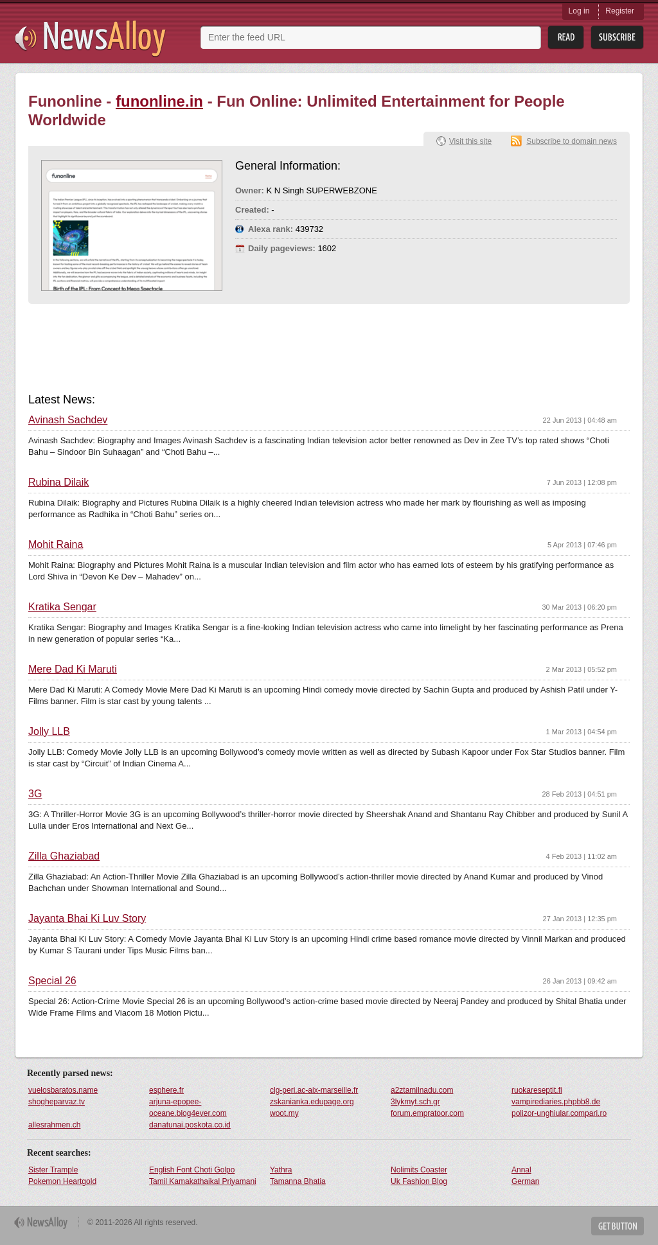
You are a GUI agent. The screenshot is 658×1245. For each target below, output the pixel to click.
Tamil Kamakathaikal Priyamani (202, 1181)
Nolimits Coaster (419, 1169)
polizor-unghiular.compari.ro (559, 1113)
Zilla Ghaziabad (64, 856)
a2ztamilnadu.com (422, 1090)
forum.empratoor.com (427, 1113)
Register (619, 10)
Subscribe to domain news (571, 141)
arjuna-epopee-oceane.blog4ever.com (188, 1107)
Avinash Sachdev (67, 420)
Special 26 (52, 981)
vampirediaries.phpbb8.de (555, 1101)
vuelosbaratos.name (63, 1090)
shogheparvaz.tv (56, 1101)
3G (35, 794)
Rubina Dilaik (58, 482)
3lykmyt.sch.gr (415, 1101)
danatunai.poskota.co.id (190, 1124)
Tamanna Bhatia (298, 1181)
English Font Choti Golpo (192, 1169)
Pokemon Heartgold (62, 1181)
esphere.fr (166, 1090)
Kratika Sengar (62, 607)
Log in (579, 10)
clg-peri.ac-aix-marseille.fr (314, 1090)
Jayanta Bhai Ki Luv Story (87, 919)
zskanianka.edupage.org (312, 1101)
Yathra (281, 1169)
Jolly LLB (49, 732)
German (525, 1181)
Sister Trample (53, 1169)
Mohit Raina (55, 545)
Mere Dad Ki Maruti (72, 669)
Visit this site (470, 141)
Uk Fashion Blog (419, 1181)
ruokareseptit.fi (536, 1090)
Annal (521, 1169)
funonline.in (159, 101)
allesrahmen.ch (54, 1124)
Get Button (617, 1226)
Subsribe (617, 37)
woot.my (284, 1113)
